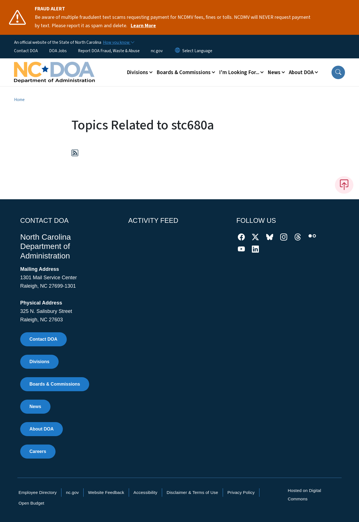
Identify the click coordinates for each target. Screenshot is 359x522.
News (35, 406)
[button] (338, 72)
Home (19, 100)
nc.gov (157, 51)
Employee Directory (38, 492)
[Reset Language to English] (177, 51)
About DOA (41, 429)
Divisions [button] (137, 72)
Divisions (39, 361)
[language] (197, 51)
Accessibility (145, 492)
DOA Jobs (58, 51)
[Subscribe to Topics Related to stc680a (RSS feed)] (75, 153)
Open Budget (31, 503)
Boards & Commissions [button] (184, 72)
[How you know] (118, 42)
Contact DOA (26, 51)
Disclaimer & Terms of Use (192, 492)
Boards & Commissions (54, 384)
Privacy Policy (241, 492)
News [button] (274, 72)
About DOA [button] (301, 72)
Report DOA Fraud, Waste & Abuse (109, 51)
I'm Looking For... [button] (239, 72)
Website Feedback (106, 492)
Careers (37, 451)
